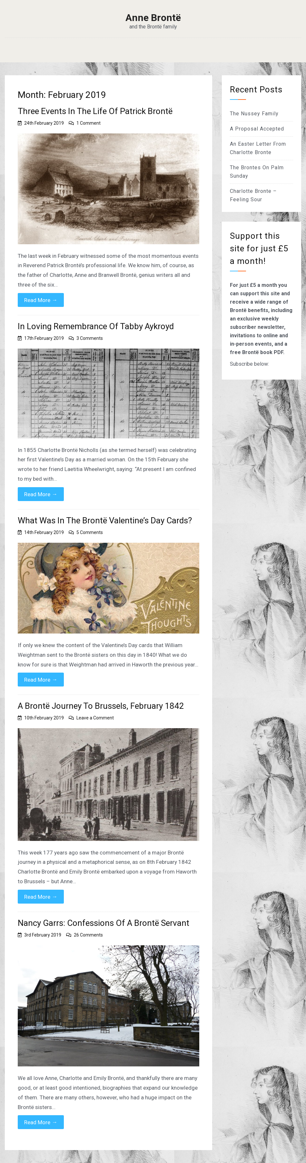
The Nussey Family (254, 113)
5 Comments (89, 532)
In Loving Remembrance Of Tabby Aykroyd (96, 326)
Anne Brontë (153, 18)
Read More (40, 300)
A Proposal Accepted (257, 129)
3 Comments (89, 338)
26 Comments (88, 935)
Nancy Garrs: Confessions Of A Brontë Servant (103, 923)
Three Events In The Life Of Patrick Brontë (95, 111)
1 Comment (88, 123)
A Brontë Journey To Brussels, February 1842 (101, 706)
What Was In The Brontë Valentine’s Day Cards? (105, 520)
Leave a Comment (95, 717)
